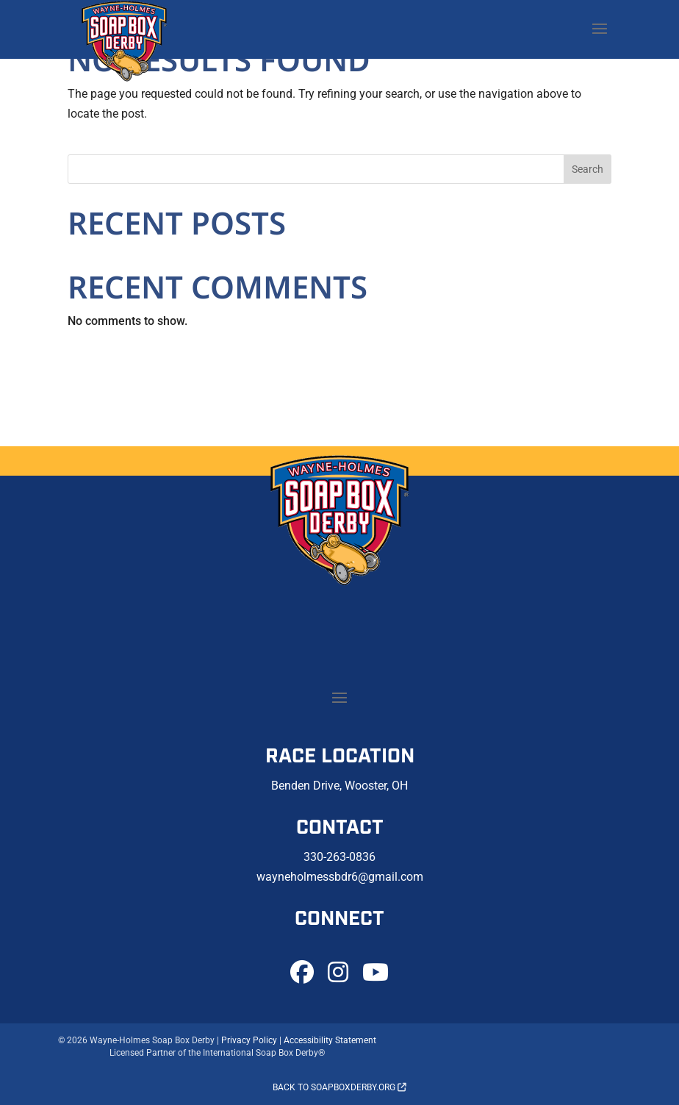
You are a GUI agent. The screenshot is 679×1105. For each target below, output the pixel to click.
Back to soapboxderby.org (339, 1087)
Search (587, 169)
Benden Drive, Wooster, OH (339, 786)
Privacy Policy (249, 1040)
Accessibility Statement (330, 1040)
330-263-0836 (339, 857)
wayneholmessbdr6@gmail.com (339, 877)
